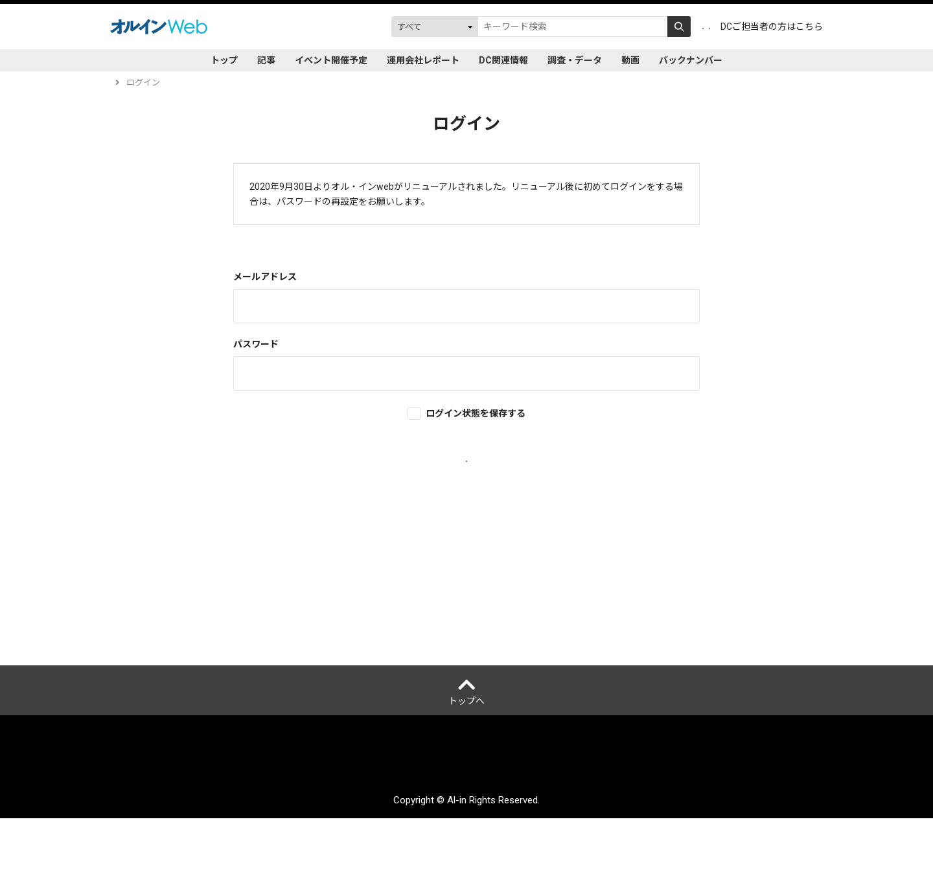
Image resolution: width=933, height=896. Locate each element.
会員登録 (625, 26)
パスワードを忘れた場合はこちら (467, 535)
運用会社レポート (423, 60)
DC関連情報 (503, 60)
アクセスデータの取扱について (489, 841)
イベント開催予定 (331, 60)
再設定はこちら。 (466, 201)
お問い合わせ (654, 841)
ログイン (683, 26)
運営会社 (232, 841)
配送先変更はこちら (733, 841)
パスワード (256, 344)
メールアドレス (265, 276)
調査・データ (574, 60)
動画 (630, 60)
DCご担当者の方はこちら (771, 26)
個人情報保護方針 (296, 841)
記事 (266, 60)
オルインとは (176, 841)
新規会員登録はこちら (466, 554)
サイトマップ (589, 841)
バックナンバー (690, 60)
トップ (224, 60)
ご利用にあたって (379, 841)
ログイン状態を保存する (475, 413)
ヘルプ (130, 628)
